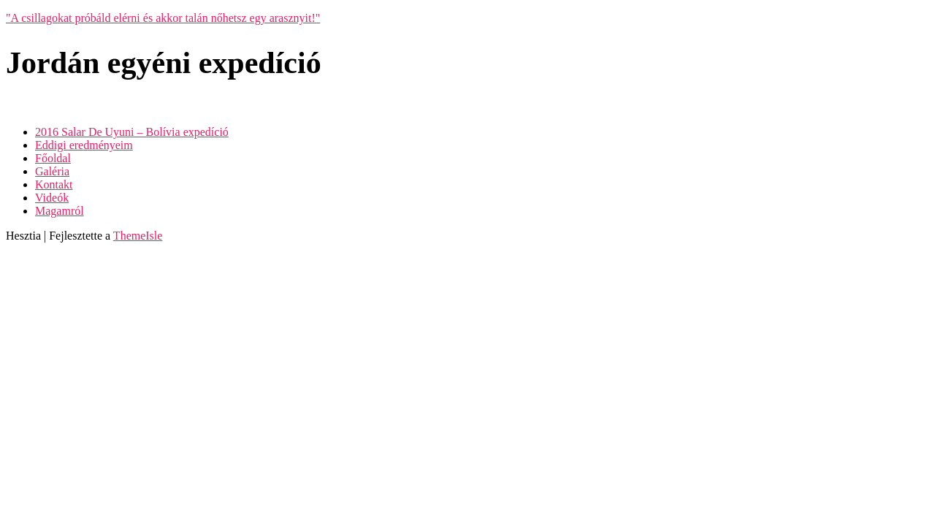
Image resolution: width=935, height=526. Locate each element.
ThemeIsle (138, 235)
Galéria (52, 171)
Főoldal (53, 158)
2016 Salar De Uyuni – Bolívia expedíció (132, 132)
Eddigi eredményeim (84, 145)
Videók (52, 197)
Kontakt (54, 184)
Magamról (59, 211)
